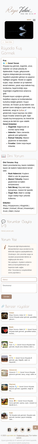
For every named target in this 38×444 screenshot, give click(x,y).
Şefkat (22, 110)
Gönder (6, 297)
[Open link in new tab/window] (23, 435)
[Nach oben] (35, 427)
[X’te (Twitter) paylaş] (15, 429)
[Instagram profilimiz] (22, 429)
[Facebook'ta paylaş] (9, 429)
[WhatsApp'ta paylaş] (28, 429)
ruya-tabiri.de (11, 435)
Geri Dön (7, 42)
